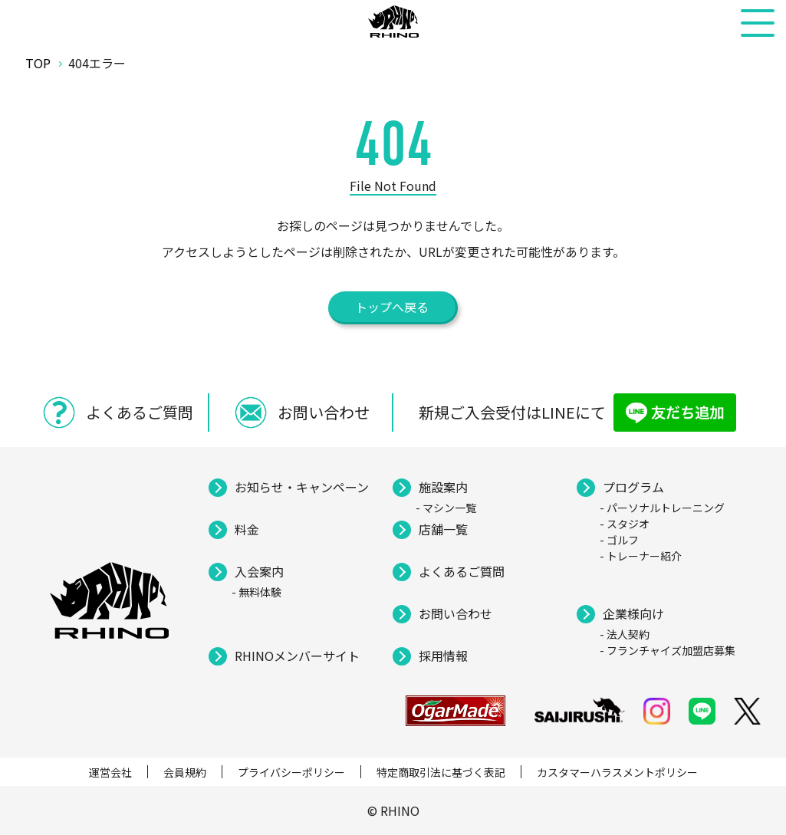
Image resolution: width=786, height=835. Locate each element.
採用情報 (443, 655)
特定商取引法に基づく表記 (441, 772)
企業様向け (633, 613)
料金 (247, 529)
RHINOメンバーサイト (297, 655)
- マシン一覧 (446, 507)
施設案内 (443, 487)
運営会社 (110, 772)
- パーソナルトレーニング (662, 507)
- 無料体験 (256, 592)
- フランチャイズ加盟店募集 (667, 650)
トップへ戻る (392, 307)
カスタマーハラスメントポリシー (617, 772)
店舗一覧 (443, 529)
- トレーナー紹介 (641, 556)
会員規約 (184, 772)
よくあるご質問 (462, 571)
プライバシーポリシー (291, 772)
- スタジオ (625, 523)
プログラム (633, 487)
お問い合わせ (455, 613)
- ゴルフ (619, 539)
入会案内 (259, 571)
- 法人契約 (625, 634)
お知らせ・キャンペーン (302, 487)
